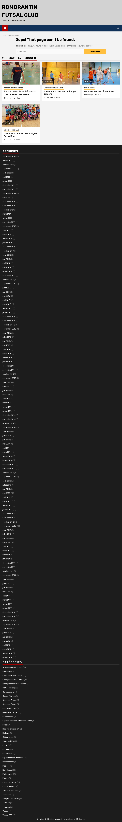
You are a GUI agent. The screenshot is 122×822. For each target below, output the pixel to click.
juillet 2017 (7, 288)
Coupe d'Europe (9, 696)
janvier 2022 (7, 181)
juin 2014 (6, 440)
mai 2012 (6, 542)
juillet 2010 (7, 633)
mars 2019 (7, 234)
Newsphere (68, 819)
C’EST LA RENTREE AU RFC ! (17, 94)
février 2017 (7, 308)
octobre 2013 (8, 473)
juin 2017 (6, 292)
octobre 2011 (8, 571)
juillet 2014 (7, 436)
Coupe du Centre (10, 704)
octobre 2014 (8, 423)
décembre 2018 (9, 247)
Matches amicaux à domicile (99, 91)
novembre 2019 (9, 222)
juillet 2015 (7, 386)
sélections (7, 794)
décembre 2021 (9, 185)
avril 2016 (6, 349)
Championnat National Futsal (14, 684)
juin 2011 (6, 587)
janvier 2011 (7, 608)
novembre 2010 (9, 616)
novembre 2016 (9, 321)
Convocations (8, 692)
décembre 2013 (9, 464)
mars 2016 (7, 353)
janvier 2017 (7, 312)
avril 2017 (6, 300)
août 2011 (7, 579)
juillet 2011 (7, 583)
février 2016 (7, 358)
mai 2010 (6, 641)
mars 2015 (7, 403)
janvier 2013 (7, 509)
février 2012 (7, 555)
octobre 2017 (8, 279)
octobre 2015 (8, 374)
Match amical (89, 88)
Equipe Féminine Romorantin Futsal (17, 721)
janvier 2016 (7, 362)
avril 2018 (6, 263)
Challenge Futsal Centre (12, 675)
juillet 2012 (7, 534)
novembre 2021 (9, 189)
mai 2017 (6, 296)
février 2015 (7, 407)
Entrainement (30, 91)
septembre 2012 (9, 526)
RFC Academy (8, 786)
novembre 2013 (9, 468)
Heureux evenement (11, 729)
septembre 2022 (9, 169)
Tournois (6, 807)
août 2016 (7, 333)
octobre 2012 (8, 522)
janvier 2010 (7, 657)
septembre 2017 (9, 284)
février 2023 (7, 160)
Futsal (5, 725)
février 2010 (7, 653)
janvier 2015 (7, 411)
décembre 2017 (9, 275)
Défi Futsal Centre (10, 712)
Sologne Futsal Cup (11, 130)
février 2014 (7, 456)
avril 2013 (6, 497)
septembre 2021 (9, 193)
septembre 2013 (9, 477)
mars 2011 (7, 600)
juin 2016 (6, 341)
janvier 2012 (7, 559)
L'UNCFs (6, 745)
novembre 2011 (9, 567)
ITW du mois (8, 737)
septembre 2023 (9, 156)
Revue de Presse (9, 782)
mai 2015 (6, 394)
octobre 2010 (8, 620)
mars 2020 (7, 214)
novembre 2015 (9, 370)
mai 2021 (6, 197)
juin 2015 (6, 390)
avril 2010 (6, 645)
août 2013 (7, 481)
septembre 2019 (9, 226)
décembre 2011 (9, 563)
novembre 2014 (9, 419)
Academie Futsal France (13, 88)
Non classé (7, 770)
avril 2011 (6, 596)
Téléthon (6, 803)
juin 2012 (6, 538)
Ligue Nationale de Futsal (13, 758)
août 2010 (7, 629)
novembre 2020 (9, 206)
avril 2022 (6, 177)
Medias (5, 766)
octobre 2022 (8, 164)
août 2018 (7, 255)
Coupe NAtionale (10, 708)
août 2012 (7, 530)
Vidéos (5, 811)
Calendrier (7, 671)
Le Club (6, 749)
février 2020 (7, 218)
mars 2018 (7, 267)
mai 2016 (6, 345)
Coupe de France (10, 700)
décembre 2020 (9, 202)
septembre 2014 (9, 427)
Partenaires (7, 774)
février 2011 (7, 604)
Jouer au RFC (8, 741)
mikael (18, 98)
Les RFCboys (8, 753)
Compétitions (8, 688)
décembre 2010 (9, 612)
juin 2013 (6, 489)
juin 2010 (6, 637)
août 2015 (7, 382)
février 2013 (7, 505)
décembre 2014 (9, 415)
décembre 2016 (9, 316)
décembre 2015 (9, 366)
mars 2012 (7, 550)
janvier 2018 (7, 271)
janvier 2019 (7, 243)
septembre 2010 (9, 624)
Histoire (6, 733)
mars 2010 (7, 649)
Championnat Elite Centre (14, 91)
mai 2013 (6, 493)
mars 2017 (7, 304)
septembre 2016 (9, 329)
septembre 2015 (9, 378)
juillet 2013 (7, 485)
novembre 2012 (9, 518)
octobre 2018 (8, 251)
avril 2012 (6, 546)
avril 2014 (6, 448)
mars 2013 (7, 501)
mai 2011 (6, 592)
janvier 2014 (7, 460)
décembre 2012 (9, 514)
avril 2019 (6, 230)
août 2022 (7, 173)
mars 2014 (7, 452)
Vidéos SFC (7, 815)
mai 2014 (6, 444)
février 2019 (7, 238)
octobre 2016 (8, 325)
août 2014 (7, 431)
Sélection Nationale (11, 790)
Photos (6, 778)
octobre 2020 (8, 210)
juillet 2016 (7, 337)
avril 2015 (6, 399)
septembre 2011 (9, 575)
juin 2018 (6, 259)
